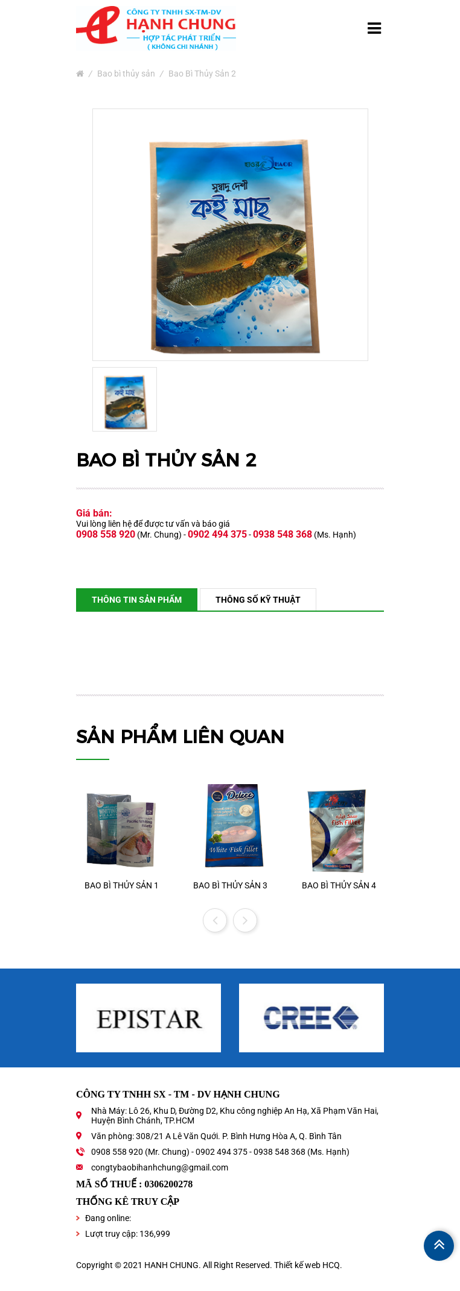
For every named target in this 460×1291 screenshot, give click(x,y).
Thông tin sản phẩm (137, 600)
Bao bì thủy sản (126, 73)
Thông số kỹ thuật (258, 600)
